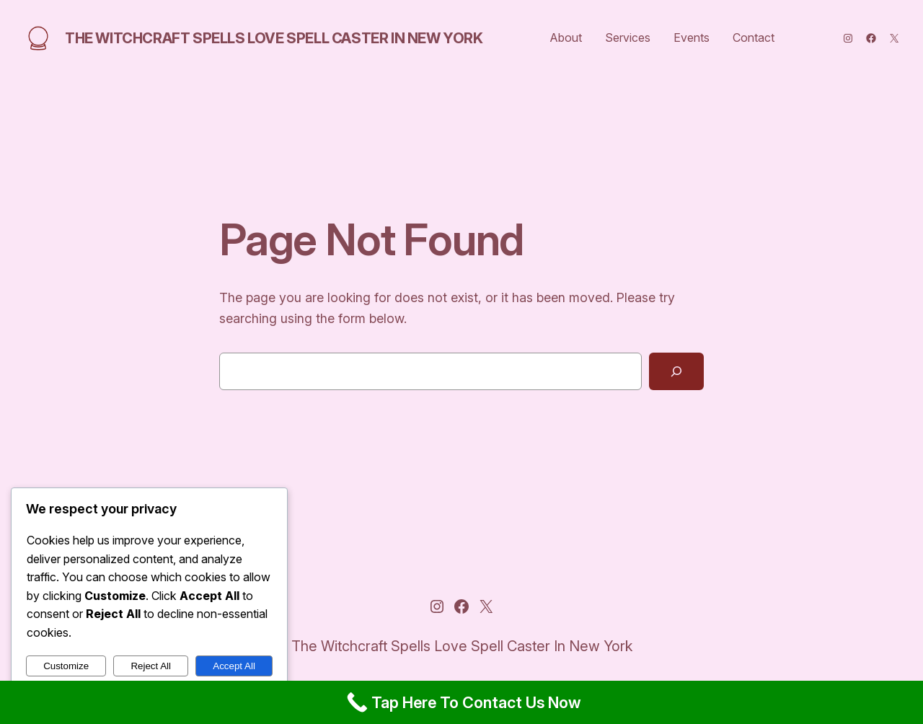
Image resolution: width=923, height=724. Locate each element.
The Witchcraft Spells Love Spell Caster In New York (274, 38)
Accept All (234, 666)
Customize (66, 666)
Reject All (151, 666)
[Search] (676, 371)
